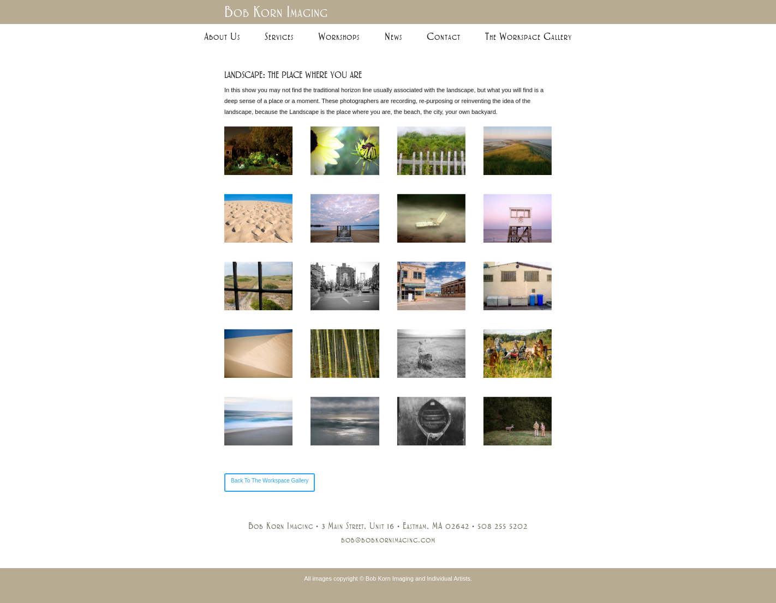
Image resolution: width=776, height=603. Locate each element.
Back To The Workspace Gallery (269, 481)
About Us (222, 36)
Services (279, 36)
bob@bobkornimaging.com (388, 540)
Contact (444, 36)
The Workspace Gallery (528, 36)
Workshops (339, 36)
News (393, 36)
